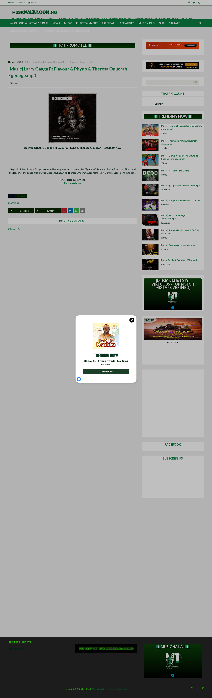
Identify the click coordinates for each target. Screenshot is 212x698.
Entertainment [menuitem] (87, 23)
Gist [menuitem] (162, 23)
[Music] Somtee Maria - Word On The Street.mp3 (179, 232)
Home (11, 2)
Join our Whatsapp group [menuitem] (29, 23)
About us (21, 2)
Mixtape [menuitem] (174, 23)
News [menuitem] (56, 23)
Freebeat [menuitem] (108, 23)
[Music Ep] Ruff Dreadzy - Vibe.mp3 (178, 260)
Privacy (32, 2)
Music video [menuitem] (146, 23)
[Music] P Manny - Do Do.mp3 (175, 170)
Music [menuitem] (68, 23)
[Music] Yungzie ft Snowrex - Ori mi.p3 (180, 200)
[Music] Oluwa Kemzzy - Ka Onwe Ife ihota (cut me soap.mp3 (179, 157)
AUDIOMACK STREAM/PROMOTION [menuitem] (67, 30)
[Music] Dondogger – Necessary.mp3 (179, 245)
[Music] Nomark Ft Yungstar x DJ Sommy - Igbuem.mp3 (181, 128)
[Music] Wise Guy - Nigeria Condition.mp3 (174, 217)
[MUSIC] (19, 62)
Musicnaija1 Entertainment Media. (109, 688)
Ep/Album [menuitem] (126, 23)
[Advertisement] (72, 54)
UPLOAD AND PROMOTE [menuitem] (24, 30)
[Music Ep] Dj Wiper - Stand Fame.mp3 (180, 185)
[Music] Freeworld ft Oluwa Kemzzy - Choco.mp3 (179, 142)
